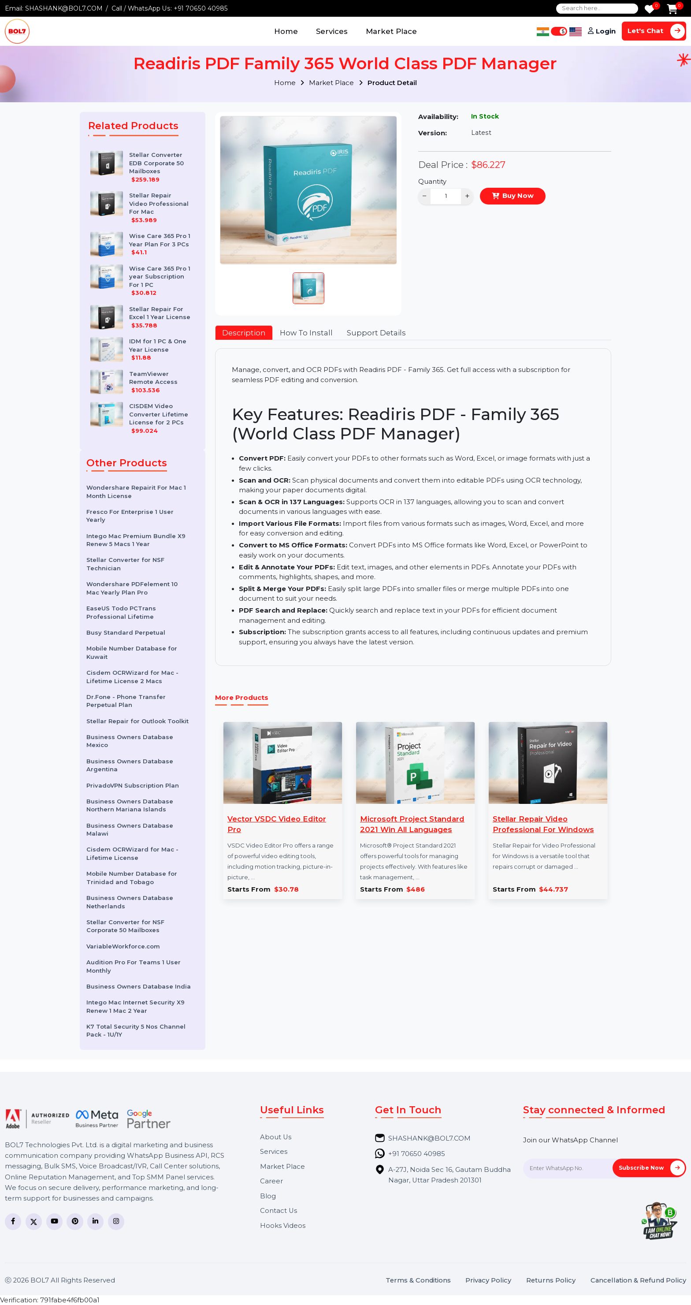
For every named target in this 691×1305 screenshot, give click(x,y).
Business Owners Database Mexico (129, 741)
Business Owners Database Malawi (129, 829)
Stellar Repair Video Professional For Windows (543, 824)
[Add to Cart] (672, 9)
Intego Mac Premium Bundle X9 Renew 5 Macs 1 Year (136, 540)
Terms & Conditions (418, 1280)
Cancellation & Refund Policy (638, 1280)
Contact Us (278, 1211)
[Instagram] (116, 1221)
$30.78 (286, 889)
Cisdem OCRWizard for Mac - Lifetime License (132, 853)
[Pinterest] (75, 1221)
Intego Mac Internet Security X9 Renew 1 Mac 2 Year (135, 1006)
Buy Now (518, 196)
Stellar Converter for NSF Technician (125, 564)
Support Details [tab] (376, 332)
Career (271, 1181)
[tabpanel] (413, 507)
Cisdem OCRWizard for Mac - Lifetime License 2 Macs (132, 676)
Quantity (432, 182)
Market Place (391, 31)
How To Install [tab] (306, 332)
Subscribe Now (652, 1167)
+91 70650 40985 (201, 8)
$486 (415, 889)
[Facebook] (13, 1221)
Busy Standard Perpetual (125, 632)
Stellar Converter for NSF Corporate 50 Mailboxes (125, 926)
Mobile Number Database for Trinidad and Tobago (131, 877)
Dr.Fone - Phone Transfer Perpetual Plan (126, 701)
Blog (268, 1196)
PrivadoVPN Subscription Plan (132, 785)
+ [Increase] (467, 196)
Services (332, 31)
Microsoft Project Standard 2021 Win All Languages (412, 824)
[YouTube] (54, 1221)
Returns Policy (551, 1280)
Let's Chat (656, 31)
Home (286, 31)
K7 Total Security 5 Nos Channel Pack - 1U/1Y (136, 1030)
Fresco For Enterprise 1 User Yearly (130, 516)
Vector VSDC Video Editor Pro (276, 824)
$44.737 (553, 889)
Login (606, 31)
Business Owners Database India (138, 986)
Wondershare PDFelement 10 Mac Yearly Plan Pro (132, 588)
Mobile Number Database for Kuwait (131, 652)
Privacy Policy (488, 1280)
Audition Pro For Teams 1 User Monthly (133, 966)
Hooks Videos (282, 1226)
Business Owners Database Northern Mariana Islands (129, 805)
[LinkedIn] (95, 1221)
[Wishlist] (649, 9)
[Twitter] (34, 1221)
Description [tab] (244, 332)
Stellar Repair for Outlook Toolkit (137, 721)
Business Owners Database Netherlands (129, 902)
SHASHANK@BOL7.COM (64, 8)
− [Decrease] (424, 196)
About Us (275, 1137)
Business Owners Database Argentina (129, 765)
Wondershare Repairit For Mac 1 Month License (136, 491)
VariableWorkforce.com (123, 946)
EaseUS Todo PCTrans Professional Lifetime (121, 612)
